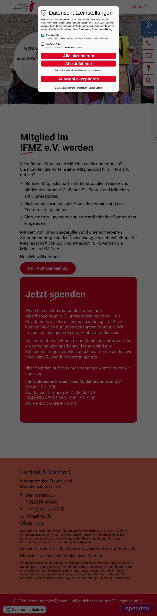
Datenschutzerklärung (65, 88)
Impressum (82, 88)
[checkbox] (42, 35)
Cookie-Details (95, 88)
